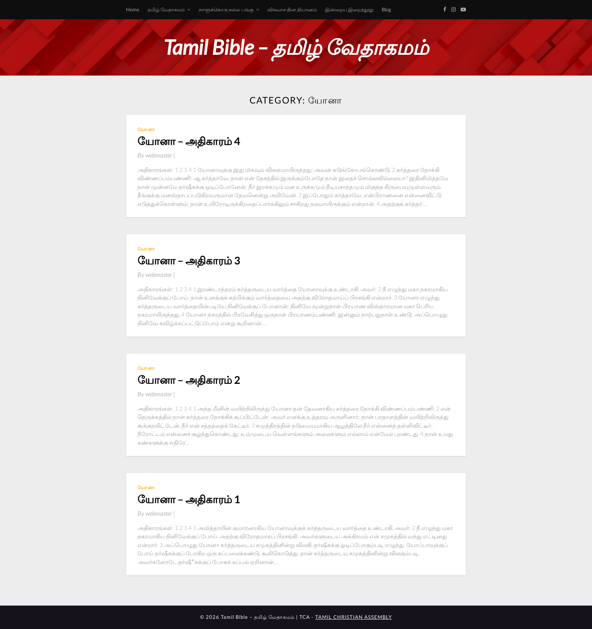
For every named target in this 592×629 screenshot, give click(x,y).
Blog (386, 9)
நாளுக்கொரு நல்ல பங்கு (226, 9)
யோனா (146, 129)
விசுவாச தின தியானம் (292, 9)
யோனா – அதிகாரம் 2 (188, 379)
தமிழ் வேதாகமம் (166, 9)
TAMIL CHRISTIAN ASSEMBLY (353, 617)
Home (132, 9)
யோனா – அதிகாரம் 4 (188, 140)
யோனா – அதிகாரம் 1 (188, 499)
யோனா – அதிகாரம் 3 (188, 260)
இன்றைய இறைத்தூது (349, 9)
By (156, 155)
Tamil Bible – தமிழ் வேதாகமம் (296, 47)
